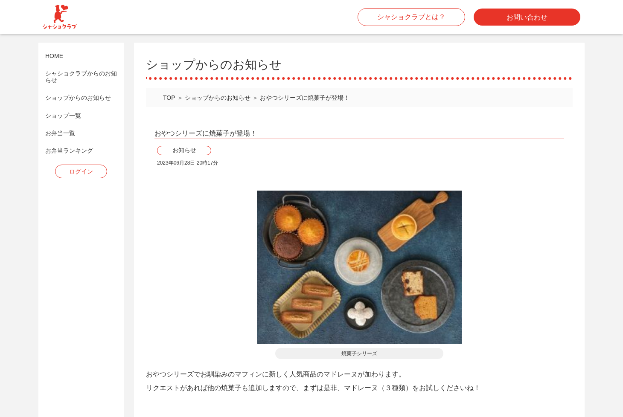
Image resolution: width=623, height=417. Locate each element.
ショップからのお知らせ (78, 98)
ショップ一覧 (63, 116)
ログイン (81, 171)
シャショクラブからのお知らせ (81, 76)
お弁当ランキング (69, 151)
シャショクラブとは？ (411, 16)
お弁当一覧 (60, 133)
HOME (54, 56)
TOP (169, 97)
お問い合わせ (527, 17)
